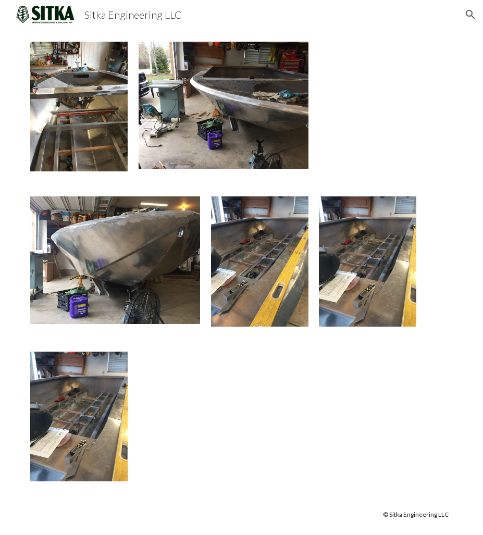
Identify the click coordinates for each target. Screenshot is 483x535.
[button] (470, 14)
